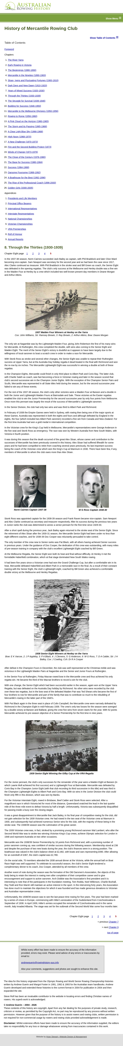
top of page (113, 932)
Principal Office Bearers (19, 203)
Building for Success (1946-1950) (24, 106)
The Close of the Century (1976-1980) (27, 157)
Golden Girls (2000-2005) (20, 188)
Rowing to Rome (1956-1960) (22, 116)
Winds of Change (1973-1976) (23, 152)
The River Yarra (16, 60)
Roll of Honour (15, 234)
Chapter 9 (114, 927)
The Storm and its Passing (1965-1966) (27, 126)
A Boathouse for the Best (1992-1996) (26, 177)
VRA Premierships (17, 229)
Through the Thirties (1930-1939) (24, 95)
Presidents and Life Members (22, 198)
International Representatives (22, 208)
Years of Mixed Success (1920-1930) (26, 90)
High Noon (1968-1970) (19, 136)
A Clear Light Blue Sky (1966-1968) (25, 131)
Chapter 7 (114, 922)
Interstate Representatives (21, 213)
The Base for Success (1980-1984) (25, 162)
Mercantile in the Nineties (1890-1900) (27, 75)
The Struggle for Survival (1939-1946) (26, 101)
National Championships (20, 219)
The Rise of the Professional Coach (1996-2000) (32, 182)
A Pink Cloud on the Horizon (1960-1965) (28, 121)
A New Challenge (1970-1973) (23, 142)
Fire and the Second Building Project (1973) (29, 147)
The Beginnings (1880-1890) (22, 70)
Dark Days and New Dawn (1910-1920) (27, 85)
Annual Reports (15, 239)
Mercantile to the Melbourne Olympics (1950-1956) (33, 111)
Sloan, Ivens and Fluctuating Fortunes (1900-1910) (33, 80)
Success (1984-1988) (18, 167)
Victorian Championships (20, 224)
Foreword (9, 49)
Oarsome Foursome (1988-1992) (24, 172)
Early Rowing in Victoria (20, 65)
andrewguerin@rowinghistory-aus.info (40, 962)
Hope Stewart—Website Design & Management (66, 1037)
